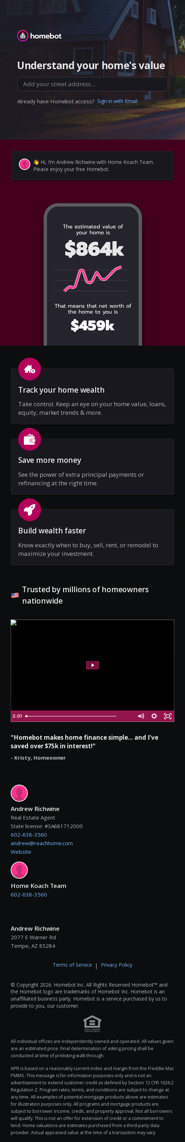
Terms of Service (72, 964)
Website (21, 851)
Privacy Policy (116, 964)
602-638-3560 (29, 834)
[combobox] (92, 84)
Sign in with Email (117, 101)
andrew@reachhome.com (42, 843)
